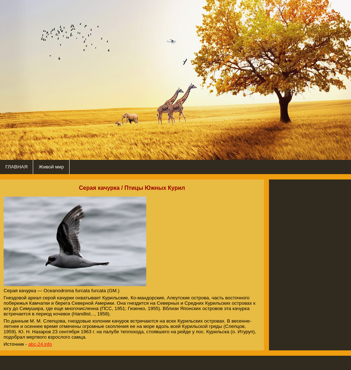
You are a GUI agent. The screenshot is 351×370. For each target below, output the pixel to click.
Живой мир (51, 166)
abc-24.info (40, 344)
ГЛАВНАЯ (16, 166)
